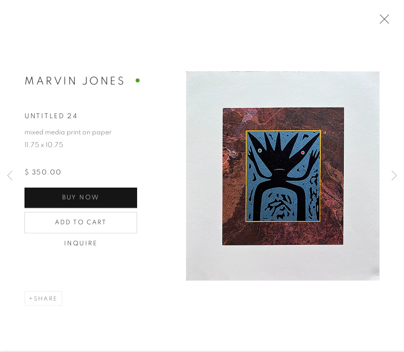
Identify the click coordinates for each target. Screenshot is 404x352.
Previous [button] (10, 176)
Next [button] (394, 176)
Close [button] (382, 22)
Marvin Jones (74, 81)
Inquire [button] (80, 244)
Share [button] (46, 299)
